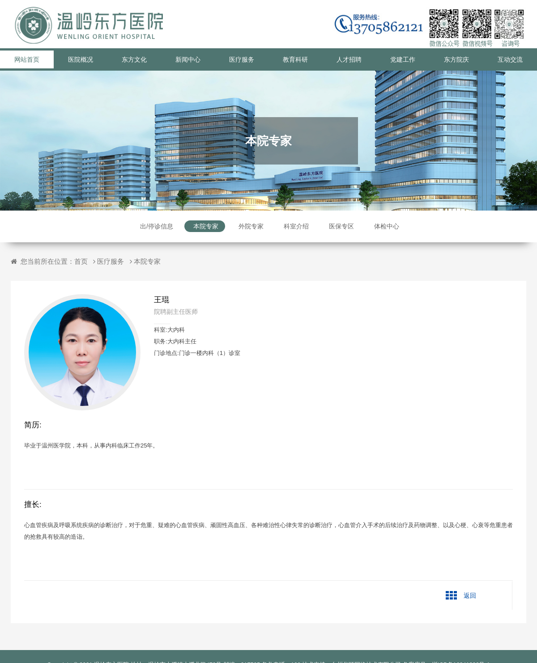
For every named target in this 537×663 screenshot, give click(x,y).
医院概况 (80, 59)
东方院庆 (456, 59)
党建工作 (402, 59)
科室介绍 (296, 226)
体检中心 (386, 226)
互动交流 (510, 59)
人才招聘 (349, 59)
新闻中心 (187, 59)
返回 (470, 595)
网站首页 (26, 59)
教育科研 (295, 59)
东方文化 (134, 59)
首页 (81, 261)
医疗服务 (241, 59)
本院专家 (205, 226)
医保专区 (341, 226)
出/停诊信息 (156, 226)
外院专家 (251, 226)
